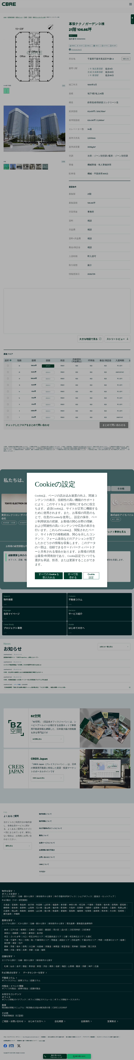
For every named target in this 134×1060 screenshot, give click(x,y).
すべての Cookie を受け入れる (49, 575)
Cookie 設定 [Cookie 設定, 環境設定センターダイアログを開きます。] (91, 575)
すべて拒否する (73, 575)
